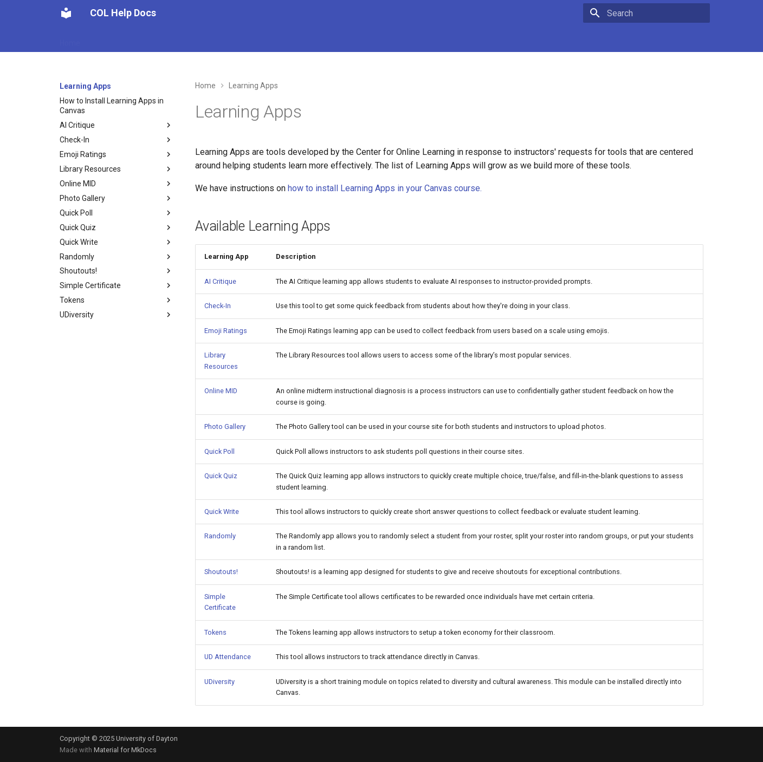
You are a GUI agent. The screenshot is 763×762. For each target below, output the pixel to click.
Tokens (215, 632)
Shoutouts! (221, 572)
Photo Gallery (224, 426)
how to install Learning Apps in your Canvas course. (385, 188)
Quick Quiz (220, 476)
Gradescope (301, 39)
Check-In (217, 306)
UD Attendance (119, 39)
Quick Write (221, 511)
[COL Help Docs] (66, 13)
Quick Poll (219, 451)
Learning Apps (183, 39)
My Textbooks (244, 39)
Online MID (220, 391)
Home (70, 39)
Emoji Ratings (225, 331)
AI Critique (220, 281)
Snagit (346, 39)
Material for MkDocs (125, 750)
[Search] (646, 13)
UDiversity (219, 682)
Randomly (220, 536)
